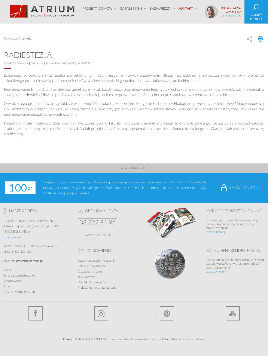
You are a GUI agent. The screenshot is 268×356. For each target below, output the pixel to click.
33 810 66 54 (16, 246)
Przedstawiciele (12, 281)
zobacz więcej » (216, 271)
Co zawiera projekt (90, 271)
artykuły (37, 63)
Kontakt (185, 11)
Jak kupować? (87, 277)
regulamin (109, 260)
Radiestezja (85, 63)
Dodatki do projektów (92, 282)
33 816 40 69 (36, 246)
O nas (6, 286)
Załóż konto (242, 188)
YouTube (233, 313)
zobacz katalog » (217, 232)
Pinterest (167, 313)
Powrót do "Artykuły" (18, 38)
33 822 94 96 (231, 8)
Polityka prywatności (91, 266)
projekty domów (16, 63)
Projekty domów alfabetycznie (97, 287)
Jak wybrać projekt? (60, 63)
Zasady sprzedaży (89, 260)
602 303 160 (233, 12)
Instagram (101, 313)
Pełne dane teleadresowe (19, 275)
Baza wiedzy (160, 11)
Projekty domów (98, 11)
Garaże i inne (131, 11)
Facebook (35, 313)
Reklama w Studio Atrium (19, 291)
